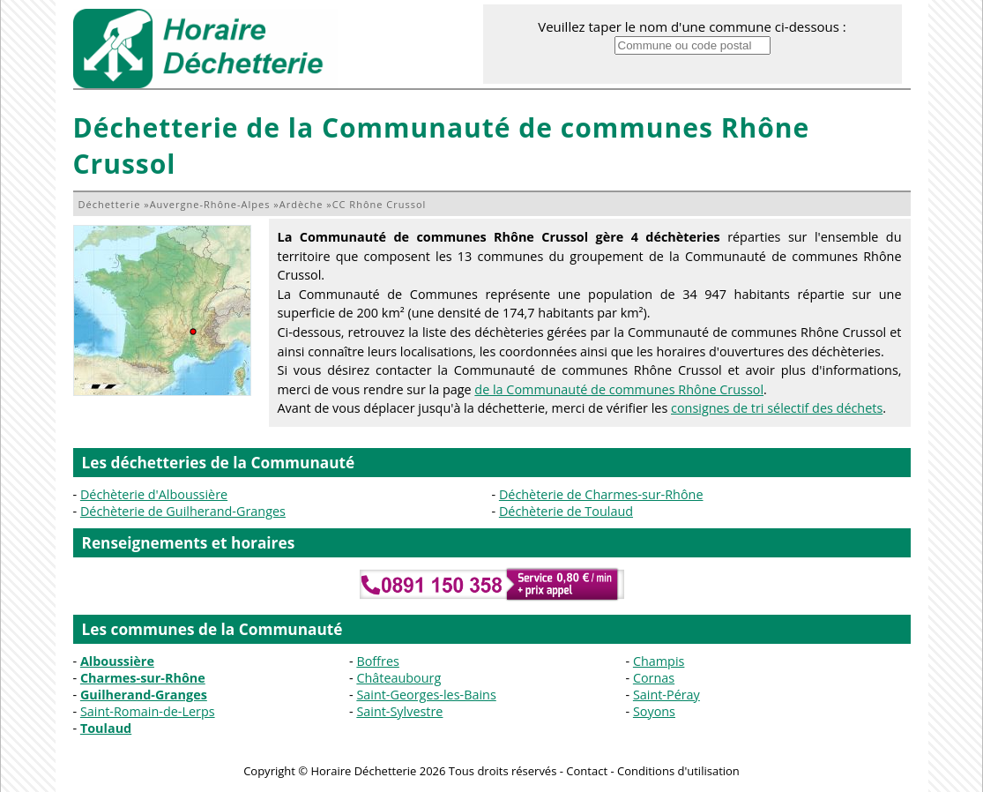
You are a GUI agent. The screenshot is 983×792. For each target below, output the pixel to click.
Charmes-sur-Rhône (142, 677)
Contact (586, 771)
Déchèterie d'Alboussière (153, 494)
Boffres (377, 661)
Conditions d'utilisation (678, 771)
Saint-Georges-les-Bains (425, 694)
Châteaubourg (398, 677)
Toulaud (105, 728)
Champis (659, 661)
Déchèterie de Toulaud (566, 511)
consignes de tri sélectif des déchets (776, 408)
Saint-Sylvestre (399, 711)
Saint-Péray (666, 694)
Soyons (654, 711)
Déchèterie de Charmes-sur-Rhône (601, 494)
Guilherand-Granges (143, 694)
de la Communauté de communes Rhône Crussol (618, 389)
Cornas (653, 677)
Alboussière (117, 661)
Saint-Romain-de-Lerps (147, 711)
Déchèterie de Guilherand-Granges (183, 511)
